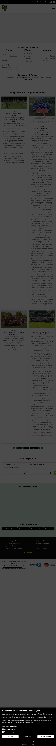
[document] (28, 717)
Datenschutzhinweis (27, 741)
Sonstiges (8, 732)
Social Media (8, 729)
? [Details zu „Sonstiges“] (13, 731)
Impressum (19, 741)
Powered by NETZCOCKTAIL (28, 744)
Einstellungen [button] (36, 741)
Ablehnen (10, 736)
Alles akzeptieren (46, 736)
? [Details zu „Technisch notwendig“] (19, 726)
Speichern (28, 736)
